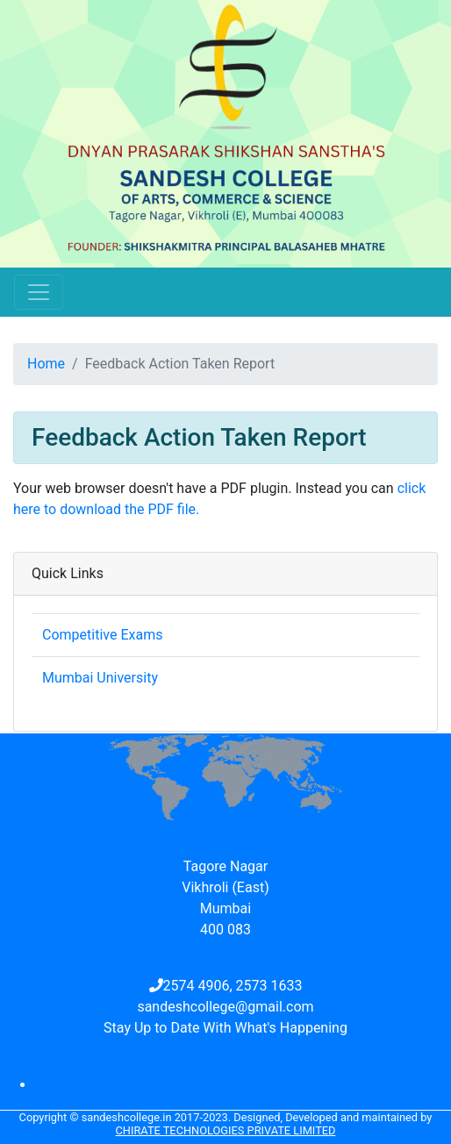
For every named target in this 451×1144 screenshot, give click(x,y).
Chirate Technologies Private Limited (226, 1130)
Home (46, 363)
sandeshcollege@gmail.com (225, 1006)
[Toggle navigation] (38, 292)
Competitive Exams (102, 634)
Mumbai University (100, 677)
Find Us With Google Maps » (225, 831)
